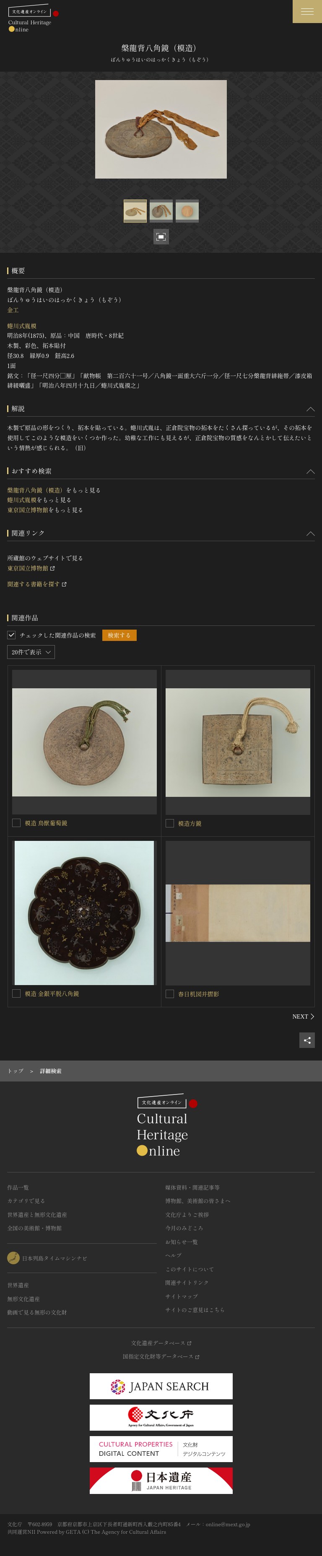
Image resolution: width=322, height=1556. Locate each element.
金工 (13, 310)
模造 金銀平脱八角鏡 (52, 993)
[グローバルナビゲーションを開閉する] (307, 11)
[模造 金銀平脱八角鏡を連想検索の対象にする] (16, 993)
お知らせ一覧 (181, 1242)
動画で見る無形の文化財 (37, 1312)
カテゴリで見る (26, 1201)
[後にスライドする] (304, 1016)
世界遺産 (18, 1285)
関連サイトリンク (187, 1282)
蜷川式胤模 (21, 326)
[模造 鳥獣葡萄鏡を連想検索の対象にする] (16, 823)
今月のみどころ (184, 1228)
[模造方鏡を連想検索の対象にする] (170, 823)
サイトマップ (181, 1296)
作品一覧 (18, 1187)
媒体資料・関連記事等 (192, 1187)
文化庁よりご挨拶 (187, 1215)
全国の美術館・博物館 (34, 1228)
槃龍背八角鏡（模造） (36, 490)
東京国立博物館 (27, 510)
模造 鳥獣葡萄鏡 (46, 823)
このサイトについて (189, 1269)
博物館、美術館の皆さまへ (198, 1201)
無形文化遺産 (23, 1299)
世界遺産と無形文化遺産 (37, 1215)
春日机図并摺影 (198, 994)
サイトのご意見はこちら (195, 1310)
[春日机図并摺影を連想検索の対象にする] (170, 994)
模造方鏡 (190, 823)
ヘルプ (173, 1255)
